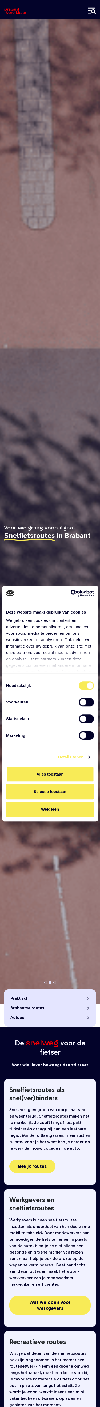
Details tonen (70, 757)
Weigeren (50, 809)
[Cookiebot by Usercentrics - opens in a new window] (71, 593)
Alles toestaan (50, 774)
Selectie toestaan (50, 791)
